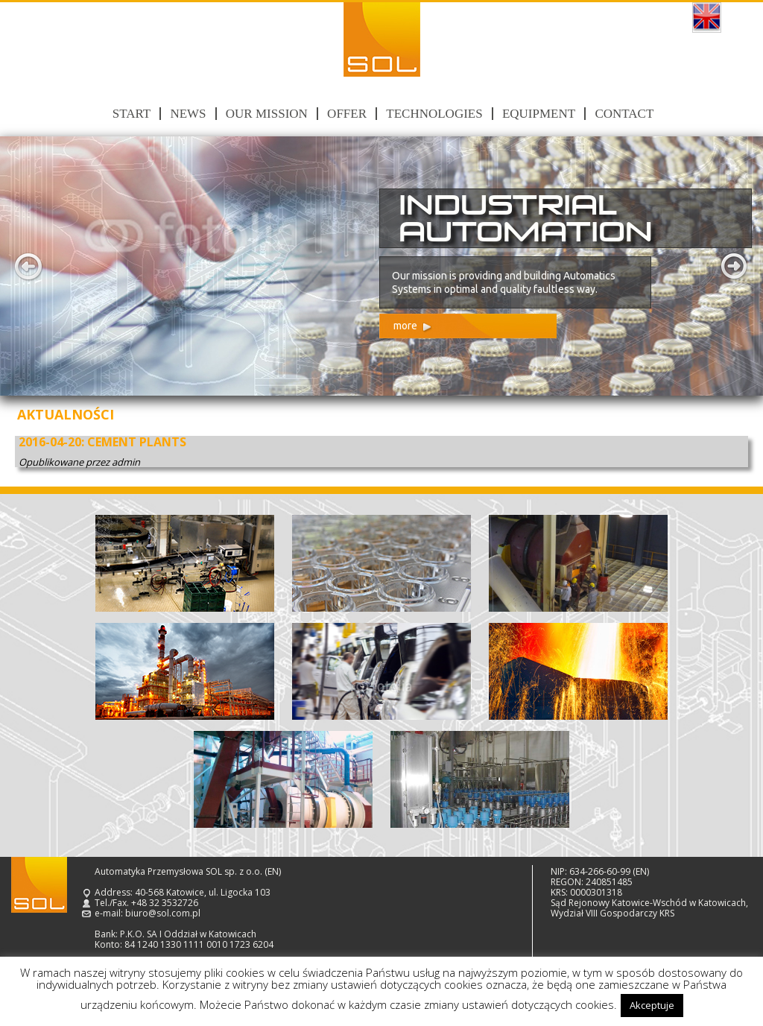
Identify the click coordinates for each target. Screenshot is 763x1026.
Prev (28, 266)
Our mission (267, 113)
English (707, 18)
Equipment (538, 113)
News (188, 113)
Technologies (434, 113)
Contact (624, 113)
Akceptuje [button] (652, 1005)
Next (735, 266)
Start (132, 113)
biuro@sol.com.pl (162, 913)
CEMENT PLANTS (136, 442)
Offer (347, 113)
